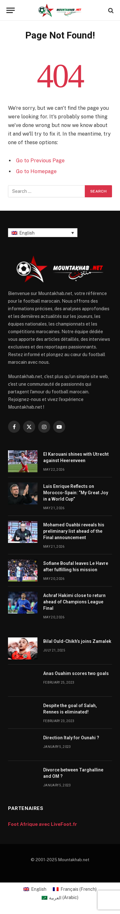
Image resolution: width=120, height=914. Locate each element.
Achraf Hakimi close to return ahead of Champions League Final (74, 602)
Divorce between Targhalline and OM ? (73, 773)
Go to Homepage (36, 171)
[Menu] (10, 10)
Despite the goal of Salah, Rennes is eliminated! (70, 708)
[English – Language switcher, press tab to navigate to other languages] (42, 232)
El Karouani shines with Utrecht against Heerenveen (76, 457)
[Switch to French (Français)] (75, 889)
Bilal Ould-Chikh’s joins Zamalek (77, 641)
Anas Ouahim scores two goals (76, 673)
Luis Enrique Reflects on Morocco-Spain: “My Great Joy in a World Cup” (75, 493)
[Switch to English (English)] (35, 889)
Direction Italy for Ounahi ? (71, 737)
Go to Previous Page (40, 161)
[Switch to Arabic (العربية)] (60, 897)
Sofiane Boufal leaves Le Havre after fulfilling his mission (75, 566)
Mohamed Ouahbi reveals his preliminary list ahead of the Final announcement (73, 531)
